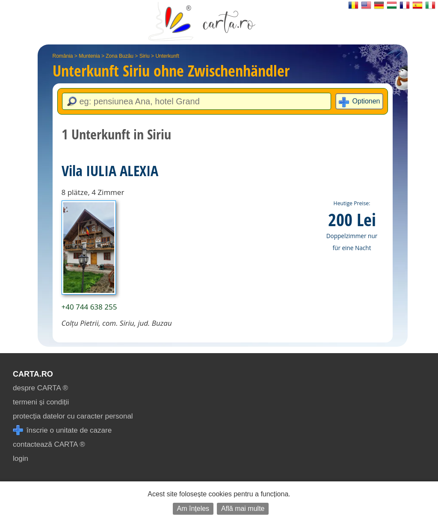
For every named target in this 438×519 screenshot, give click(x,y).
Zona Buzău (119, 56)
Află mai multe (242, 508)
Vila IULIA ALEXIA (110, 170)
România (63, 56)
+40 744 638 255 (89, 307)
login (20, 458)
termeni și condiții (41, 402)
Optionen (366, 101)
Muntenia (89, 56)
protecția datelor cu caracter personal (73, 416)
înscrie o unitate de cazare (62, 430)
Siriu (144, 56)
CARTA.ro (33, 374)
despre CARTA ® (40, 388)
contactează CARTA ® (49, 444)
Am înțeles (193, 508)
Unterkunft (167, 56)
